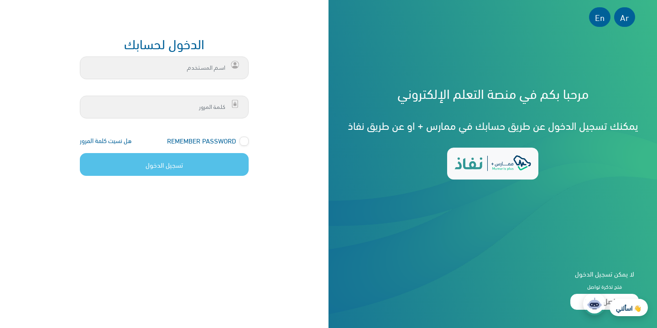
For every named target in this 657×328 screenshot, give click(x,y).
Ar (624, 17)
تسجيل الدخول (164, 164)
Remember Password (201, 140)
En (600, 17)
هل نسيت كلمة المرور (105, 140)
